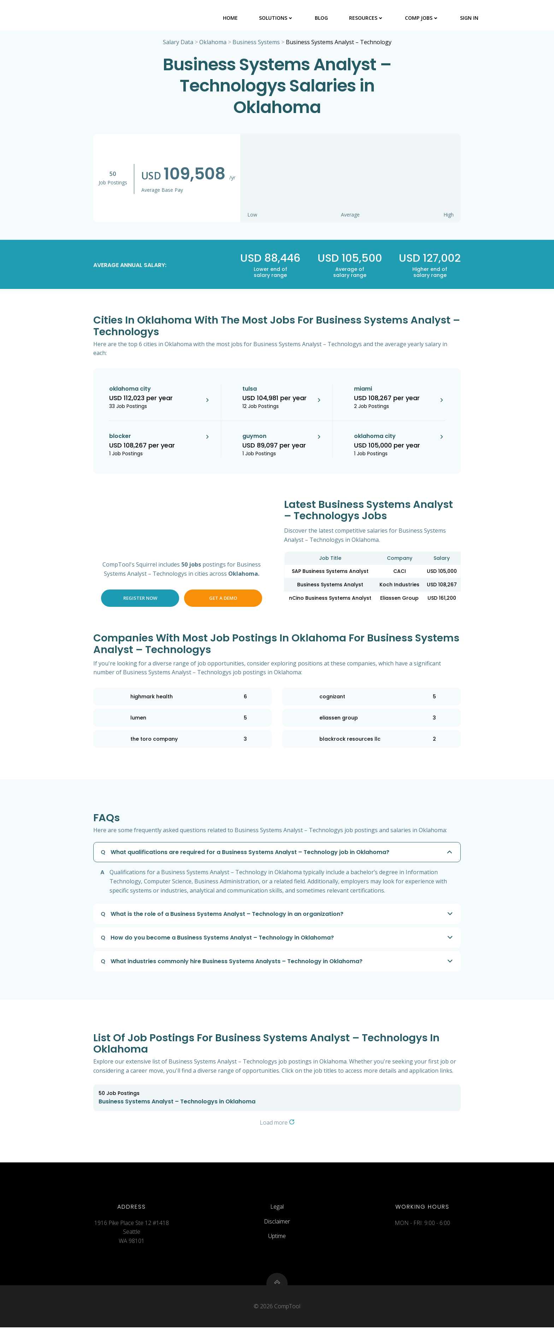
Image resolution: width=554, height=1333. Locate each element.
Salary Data (178, 43)
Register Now (140, 599)
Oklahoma (212, 43)
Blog (321, 17)
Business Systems (256, 43)
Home (230, 17)
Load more (277, 1123)
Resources (366, 17)
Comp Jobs (422, 17)
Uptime (277, 1239)
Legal (277, 1210)
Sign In (469, 17)
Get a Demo (223, 599)
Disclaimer (277, 1225)
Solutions (276, 17)
